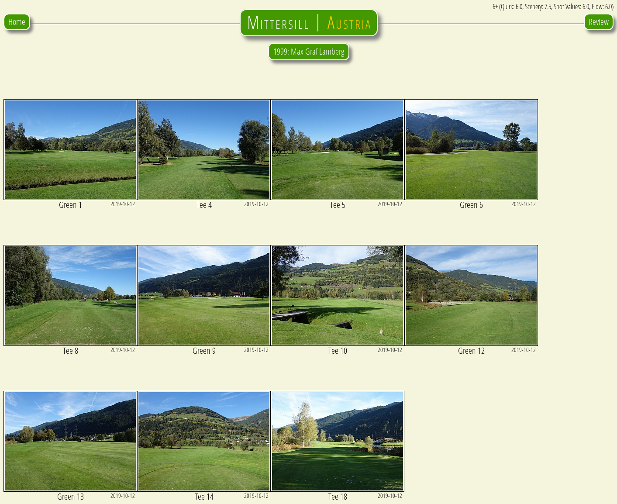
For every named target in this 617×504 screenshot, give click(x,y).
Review (599, 22)
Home (16, 22)
